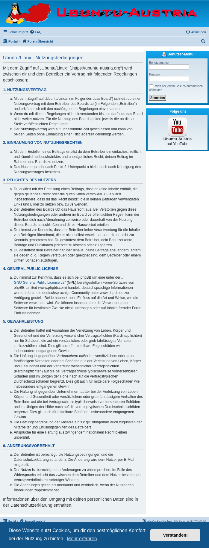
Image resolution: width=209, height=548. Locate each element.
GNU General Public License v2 (39, 282)
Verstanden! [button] (175, 535)
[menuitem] (36, 32)
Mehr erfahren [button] (82, 538)
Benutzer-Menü (177, 54)
